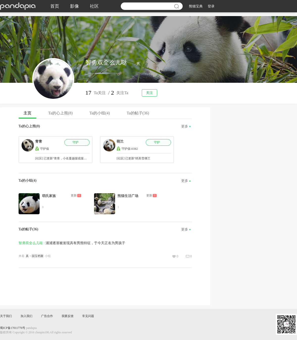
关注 (149, 93)
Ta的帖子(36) (138, 113)
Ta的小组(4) (99, 113)
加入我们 (26, 316)
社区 (94, 6)
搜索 (176, 6)
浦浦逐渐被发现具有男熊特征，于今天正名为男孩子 (85, 243)
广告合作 (47, 316)
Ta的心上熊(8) (60, 113)
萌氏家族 (49, 196)
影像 (74, 6)
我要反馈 (68, 316)
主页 (27, 115)
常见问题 (88, 316)
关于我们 (6, 316)
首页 (54, 6)
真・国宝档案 (35, 256)
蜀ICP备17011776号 (12, 328)
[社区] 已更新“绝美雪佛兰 (133, 158)
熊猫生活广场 (128, 196)
